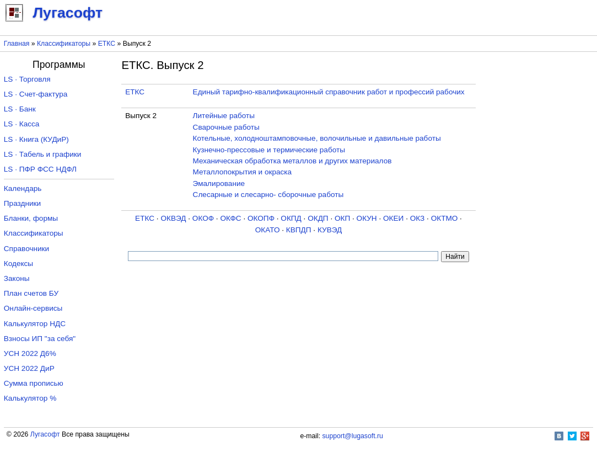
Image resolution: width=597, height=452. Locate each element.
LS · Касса (22, 124)
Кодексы (18, 263)
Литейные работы (224, 115)
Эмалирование (219, 183)
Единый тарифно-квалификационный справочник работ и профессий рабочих (329, 92)
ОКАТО (267, 230)
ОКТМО (444, 218)
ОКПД (291, 218)
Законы (17, 278)
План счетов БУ (31, 293)
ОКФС (230, 218)
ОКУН (367, 218)
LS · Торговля (27, 79)
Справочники (26, 248)
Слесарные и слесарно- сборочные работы (268, 194)
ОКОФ (203, 218)
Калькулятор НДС (35, 324)
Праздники (22, 203)
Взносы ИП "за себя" (40, 338)
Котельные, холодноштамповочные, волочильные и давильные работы (317, 138)
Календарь (23, 188)
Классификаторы (63, 43)
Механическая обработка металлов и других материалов (292, 161)
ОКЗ (417, 218)
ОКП (342, 218)
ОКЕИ (393, 218)
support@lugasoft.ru (352, 436)
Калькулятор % (30, 398)
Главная (17, 43)
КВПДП (298, 230)
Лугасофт (45, 434)
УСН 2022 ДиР (29, 368)
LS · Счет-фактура (36, 94)
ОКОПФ (261, 218)
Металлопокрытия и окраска (242, 172)
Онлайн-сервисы (33, 308)
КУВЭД (330, 230)
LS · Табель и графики (43, 154)
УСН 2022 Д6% (30, 353)
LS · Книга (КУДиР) (36, 139)
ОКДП (318, 218)
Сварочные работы (226, 127)
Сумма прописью (33, 383)
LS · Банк (20, 109)
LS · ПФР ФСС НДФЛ (40, 169)
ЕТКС (106, 43)
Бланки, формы (31, 218)
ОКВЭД (173, 218)
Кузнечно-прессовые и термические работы (269, 150)
